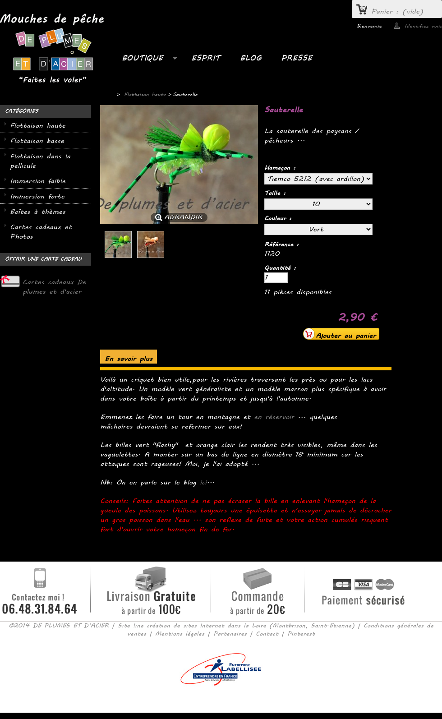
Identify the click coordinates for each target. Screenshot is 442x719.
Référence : (281, 244)
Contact (267, 634)
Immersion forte (37, 196)
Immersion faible (37, 181)
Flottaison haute (37, 125)
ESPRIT (205, 58)
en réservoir (274, 417)
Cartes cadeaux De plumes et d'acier (54, 286)
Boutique (145, 60)
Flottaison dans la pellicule (40, 161)
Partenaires (230, 634)
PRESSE (296, 58)
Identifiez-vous (423, 26)
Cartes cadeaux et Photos (41, 231)
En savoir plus (128, 359)
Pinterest (301, 634)
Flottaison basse (37, 141)
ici (203, 482)
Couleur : (279, 218)
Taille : (276, 193)
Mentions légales (179, 634)
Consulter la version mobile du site (221, 699)
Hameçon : (281, 168)
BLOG (250, 58)
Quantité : (280, 268)
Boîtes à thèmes (37, 212)
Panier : (397, 11)
